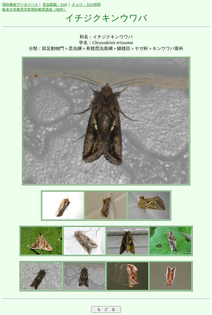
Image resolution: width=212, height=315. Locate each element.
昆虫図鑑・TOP (55, 4)
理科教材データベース (20, 4)
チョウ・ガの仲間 (86, 4)
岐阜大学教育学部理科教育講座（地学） (34, 9)
